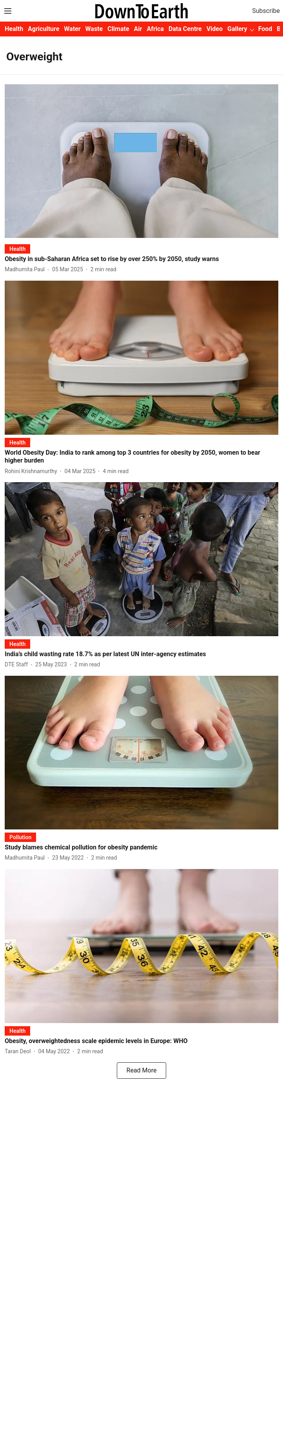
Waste (94, 29)
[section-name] (17, 248)
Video (215, 29)
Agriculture (43, 29)
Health (14, 29)
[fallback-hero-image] (141, 161)
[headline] (141, 259)
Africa (155, 29)
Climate (118, 29)
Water (72, 29)
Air (138, 29)
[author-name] (26, 269)
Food (265, 29)
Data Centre (185, 29)
